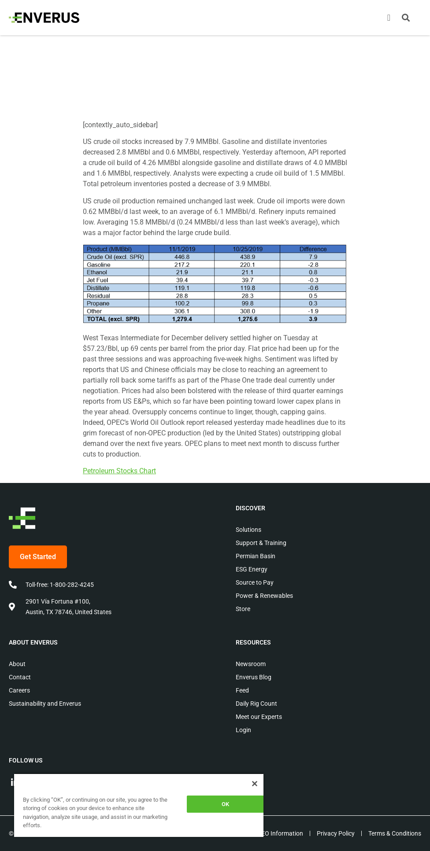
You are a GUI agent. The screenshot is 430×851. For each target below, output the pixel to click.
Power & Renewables (264, 595)
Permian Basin (255, 556)
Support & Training (261, 542)
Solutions (248, 529)
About (17, 663)
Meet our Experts (259, 716)
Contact (20, 677)
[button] (405, 17)
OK (225, 804)
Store (243, 608)
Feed (242, 690)
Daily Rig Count (256, 703)
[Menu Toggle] (388, 17)
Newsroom (251, 663)
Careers (19, 690)
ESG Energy (251, 569)
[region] (138, 805)
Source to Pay (255, 582)
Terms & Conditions (394, 833)
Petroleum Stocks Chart (119, 471)
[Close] (254, 783)
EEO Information (280, 833)
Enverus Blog (253, 677)
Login (243, 729)
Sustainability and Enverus (45, 703)
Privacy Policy (336, 833)
